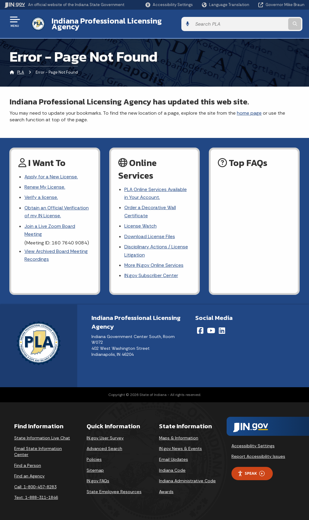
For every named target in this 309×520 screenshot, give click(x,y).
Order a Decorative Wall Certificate (150, 208)
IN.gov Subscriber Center (151, 273)
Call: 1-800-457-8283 (35, 484)
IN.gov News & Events (180, 446)
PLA (20, 67)
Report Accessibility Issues (258, 454)
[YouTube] (211, 328)
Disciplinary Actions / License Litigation (156, 248)
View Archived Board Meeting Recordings (56, 252)
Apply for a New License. (51, 172)
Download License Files (149, 233)
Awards (166, 489)
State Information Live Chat (42, 435)
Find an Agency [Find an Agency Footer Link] (29, 474)
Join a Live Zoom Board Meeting (49, 227)
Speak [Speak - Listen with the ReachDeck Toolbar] (251, 471)
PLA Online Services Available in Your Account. (156, 189)
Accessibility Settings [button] (253, 443)
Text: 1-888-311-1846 (36, 495)
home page (249, 108)
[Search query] (270, 21)
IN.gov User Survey (105, 435)
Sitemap (95, 468)
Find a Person (27, 463)
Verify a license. (41, 193)
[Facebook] (200, 328)
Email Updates (173, 457)
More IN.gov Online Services (154, 263)
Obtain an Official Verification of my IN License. (57, 208)
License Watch (140, 222)
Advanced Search (104, 446)
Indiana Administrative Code (187, 478)
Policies (94, 457)
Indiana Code (172, 468)
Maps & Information (178, 435)
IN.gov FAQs (98, 478)
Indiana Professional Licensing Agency (119, 21)
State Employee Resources (114, 489)
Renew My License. (44, 183)
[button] (169, 5)
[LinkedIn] (222, 328)
